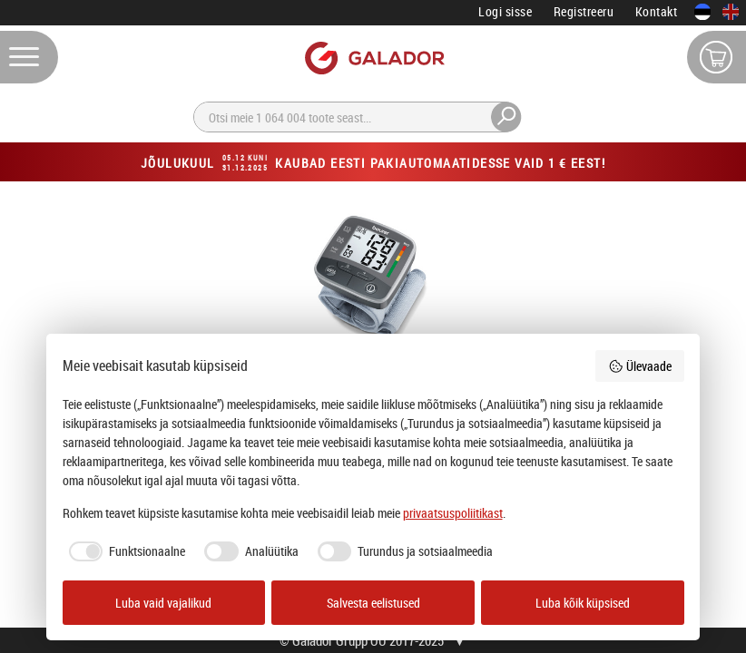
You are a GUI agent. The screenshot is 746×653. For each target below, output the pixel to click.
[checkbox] (124, 551)
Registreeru (584, 11)
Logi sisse (505, 11)
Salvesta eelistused (373, 602)
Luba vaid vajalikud (163, 602)
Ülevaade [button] (640, 366)
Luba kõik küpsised (582, 602)
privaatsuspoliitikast (453, 512)
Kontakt (656, 11)
